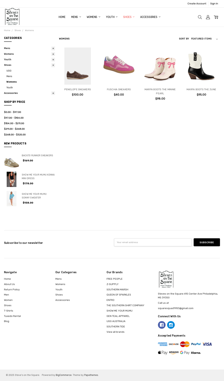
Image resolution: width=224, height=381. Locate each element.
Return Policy (12, 289)
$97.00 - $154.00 (13, 118)
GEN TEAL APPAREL (118, 316)
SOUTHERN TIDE (116, 326)
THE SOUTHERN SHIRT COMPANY (125, 305)
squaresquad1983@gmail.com (175, 308)
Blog (6, 321)
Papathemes (91, 375)
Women (8, 300)
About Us (9, 284)
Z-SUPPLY (113, 284)
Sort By (184, 38)
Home (62, 17)
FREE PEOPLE (115, 278)
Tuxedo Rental (12, 316)
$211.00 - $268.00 (14, 129)
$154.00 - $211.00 (14, 123)
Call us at (163, 302)
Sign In (214, 3)
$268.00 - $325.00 (15, 134)
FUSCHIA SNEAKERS (119, 89)
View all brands (116, 331)
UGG (8, 70)
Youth (111, 17)
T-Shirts (8, 310)
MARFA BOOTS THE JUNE (201, 89)
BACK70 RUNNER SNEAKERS (37, 155)
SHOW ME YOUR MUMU (120, 310)
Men (6, 294)
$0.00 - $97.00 (12, 112)
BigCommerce (64, 375)
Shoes (128, 17)
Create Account (197, 3)
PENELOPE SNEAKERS (77, 89)
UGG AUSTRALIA (116, 321)
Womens (93, 17)
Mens (76, 17)
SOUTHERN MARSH (117, 289)
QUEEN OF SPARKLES (119, 294)
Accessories (150, 17)
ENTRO (110, 300)
